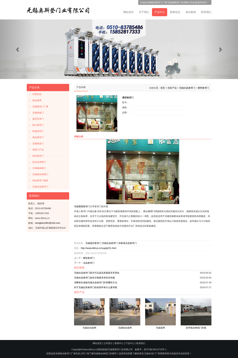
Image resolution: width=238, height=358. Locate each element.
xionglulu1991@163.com (47, 222)
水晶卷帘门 (88, 262)
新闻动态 (175, 12)
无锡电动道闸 (125, 326)
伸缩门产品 (38, 148)
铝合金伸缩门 (39, 161)
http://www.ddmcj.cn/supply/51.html (98, 247)
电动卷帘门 (38, 136)
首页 (162, 87)
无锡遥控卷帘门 (93, 242)
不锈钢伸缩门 (39, 167)
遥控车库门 (38, 118)
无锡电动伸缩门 (40, 173)
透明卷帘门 (203, 87)
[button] (18, 49)
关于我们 (144, 12)
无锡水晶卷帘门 (40, 185)
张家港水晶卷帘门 (127, 242)
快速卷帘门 (38, 130)
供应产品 (172, 87)
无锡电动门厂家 (40, 105)
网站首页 (128, 12)
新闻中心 (119, 343)
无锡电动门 (38, 142)
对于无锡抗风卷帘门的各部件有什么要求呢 (95, 286)
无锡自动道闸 (89, 326)
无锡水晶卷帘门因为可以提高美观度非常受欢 (96, 271)
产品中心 (159, 12)
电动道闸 (36, 99)
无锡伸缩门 (38, 111)
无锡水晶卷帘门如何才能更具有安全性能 (94, 276)
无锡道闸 (160, 326)
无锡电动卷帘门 (155, 2)
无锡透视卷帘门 (82, 205)
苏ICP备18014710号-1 (155, 349)
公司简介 (108, 343)
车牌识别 (36, 93)
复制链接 (102, 349)
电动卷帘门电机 (40, 179)
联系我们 (206, 12)
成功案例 (191, 12)
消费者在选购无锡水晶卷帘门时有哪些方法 (95, 281)
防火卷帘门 (38, 124)
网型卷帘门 (88, 257)
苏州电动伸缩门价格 (196, 326)
